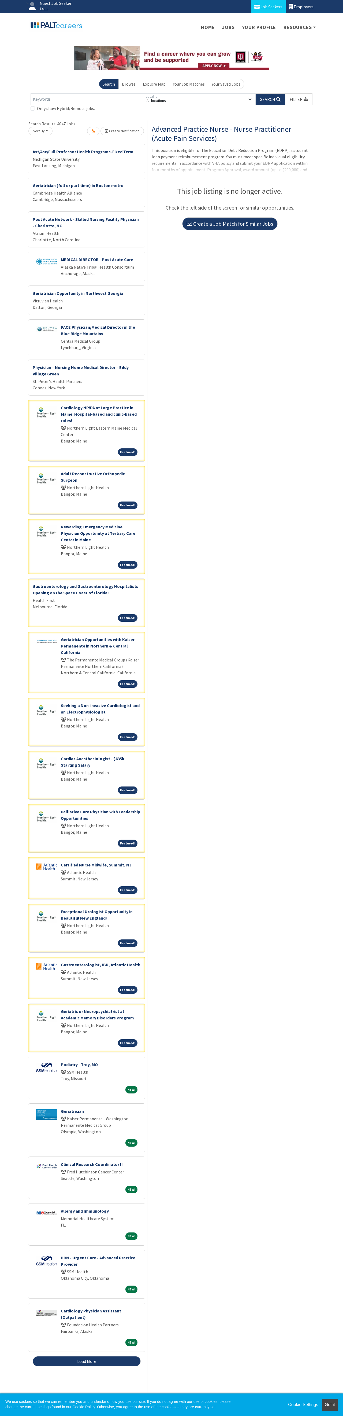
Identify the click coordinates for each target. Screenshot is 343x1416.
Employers (301, 6)
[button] (298, 99)
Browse (129, 84)
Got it (330, 1404)
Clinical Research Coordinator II (92, 1164)
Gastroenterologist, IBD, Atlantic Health (100, 964)
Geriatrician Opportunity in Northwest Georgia (78, 293)
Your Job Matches (189, 84)
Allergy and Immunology (85, 1211)
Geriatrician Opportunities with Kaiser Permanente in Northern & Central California (98, 646)
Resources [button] (298, 27)
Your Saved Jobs (226, 84)
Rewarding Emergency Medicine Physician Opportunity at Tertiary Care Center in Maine (98, 533)
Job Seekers (268, 6)
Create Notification (122, 131)
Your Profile (259, 27)
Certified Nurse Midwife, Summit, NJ (96, 865)
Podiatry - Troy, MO (79, 1064)
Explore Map (154, 84)
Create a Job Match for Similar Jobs (230, 223)
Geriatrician (72, 1111)
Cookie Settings (303, 1404)
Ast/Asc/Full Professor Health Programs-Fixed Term (83, 151)
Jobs (228, 27)
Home (208, 27)
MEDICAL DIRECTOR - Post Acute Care (97, 259)
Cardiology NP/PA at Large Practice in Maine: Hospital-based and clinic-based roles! (99, 414)
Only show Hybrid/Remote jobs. (66, 108)
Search (109, 84)
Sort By (39, 131)
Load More (86, 1361)
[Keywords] (87, 99)
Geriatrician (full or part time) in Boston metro (78, 185)
